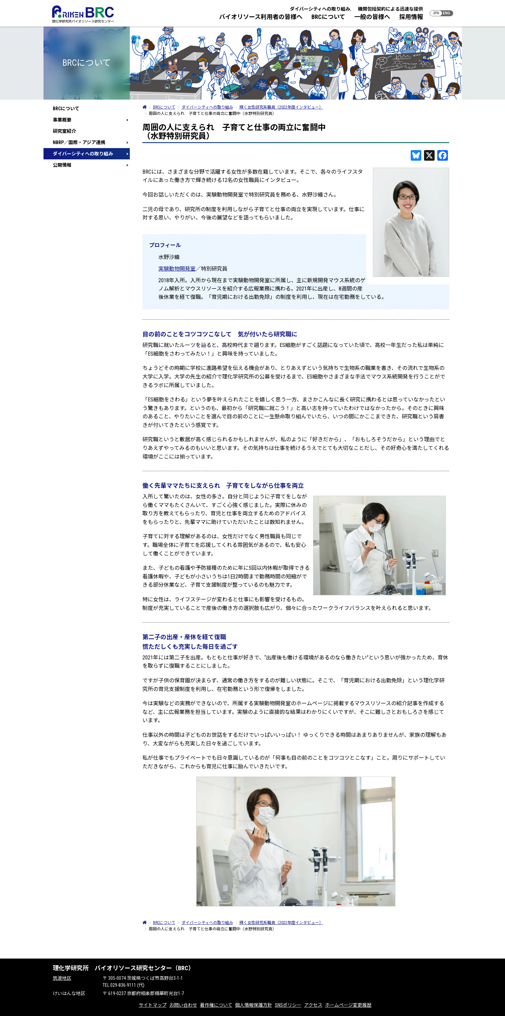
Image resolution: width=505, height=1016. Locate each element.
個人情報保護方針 (253, 1005)
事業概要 (62, 120)
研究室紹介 (64, 131)
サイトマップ (153, 1005)
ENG (446, 13)
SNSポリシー (288, 1005)
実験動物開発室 (177, 269)
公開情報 (62, 165)
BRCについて (328, 16)
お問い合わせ (183, 1005)
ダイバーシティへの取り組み (320, 9)
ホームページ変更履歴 (348, 1005)
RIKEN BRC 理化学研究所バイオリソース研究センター (83, 14)
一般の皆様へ (372, 16)
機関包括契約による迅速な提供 (390, 9)
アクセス (313, 1005)
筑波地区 (62, 978)
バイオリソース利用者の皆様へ (260, 16)
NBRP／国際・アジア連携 (79, 142)
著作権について (216, 1005)
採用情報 (411, 16)
